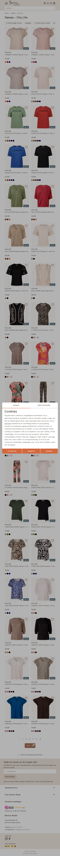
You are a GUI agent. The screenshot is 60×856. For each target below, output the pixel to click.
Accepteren (12, 451)
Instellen (49, 451)
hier (53, 437)
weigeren (31, 451)
